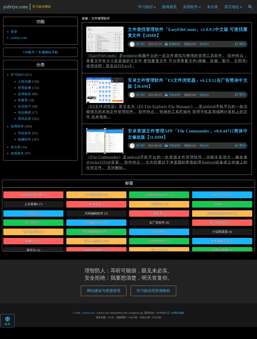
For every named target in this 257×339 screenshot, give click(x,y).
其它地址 (231, 8)
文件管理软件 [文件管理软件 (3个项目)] (159, 242)
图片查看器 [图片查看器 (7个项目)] (33, 233)
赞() (240, 45)
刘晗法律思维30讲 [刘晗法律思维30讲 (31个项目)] (222, 215)
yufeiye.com (15, 7)
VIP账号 (29, 54)
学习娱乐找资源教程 (153, 292)
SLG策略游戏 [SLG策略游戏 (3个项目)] (96, 196)
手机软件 (173, 96)
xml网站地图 (177, 314)
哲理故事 (24, 89)
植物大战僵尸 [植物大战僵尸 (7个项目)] (96, 251)
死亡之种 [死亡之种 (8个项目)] (159, 251)
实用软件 (190, 8)
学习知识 (145, 8)
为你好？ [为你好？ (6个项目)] (222, 205)
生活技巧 (24, 108)
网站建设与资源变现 (103, 292)
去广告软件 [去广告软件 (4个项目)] (159, 224)
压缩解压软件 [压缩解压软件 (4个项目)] (96, 224)
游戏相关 (169, 8)
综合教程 (24, 114)
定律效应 (24, 95)
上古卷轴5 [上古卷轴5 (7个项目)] (33, 205)
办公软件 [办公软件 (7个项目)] (33, 224)
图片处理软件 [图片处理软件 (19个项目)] (222, 224)
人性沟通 (24, 83)
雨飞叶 (140, 45)
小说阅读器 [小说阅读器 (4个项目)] (222, 233)
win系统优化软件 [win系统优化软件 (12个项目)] (159, 196)
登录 (14, 33)
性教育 (23, 102)
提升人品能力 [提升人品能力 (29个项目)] (96, 242)
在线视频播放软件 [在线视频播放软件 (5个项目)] (96, 233)
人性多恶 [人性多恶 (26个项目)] (33, 215)
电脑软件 (173, 45)
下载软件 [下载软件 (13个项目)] (159, 205)
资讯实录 (24, 120)
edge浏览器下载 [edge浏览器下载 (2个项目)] (33, 196)
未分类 (212, 8)
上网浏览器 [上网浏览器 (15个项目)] (96, 205)
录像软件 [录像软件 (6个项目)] (33, 242)
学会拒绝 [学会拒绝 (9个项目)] (159, 233)
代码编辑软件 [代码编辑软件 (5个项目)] (96, 215)
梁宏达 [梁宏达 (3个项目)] (33, 251)
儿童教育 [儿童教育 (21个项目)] (159, 215)
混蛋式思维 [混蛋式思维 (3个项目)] (222, 251)
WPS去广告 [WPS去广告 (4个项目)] (222, 196)
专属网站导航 (48, 54)
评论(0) (204, 45)
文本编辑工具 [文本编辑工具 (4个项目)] (222, 242)
